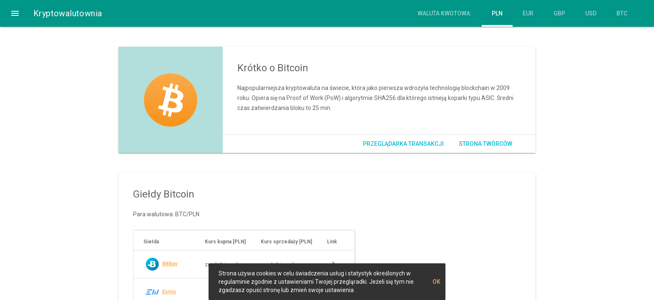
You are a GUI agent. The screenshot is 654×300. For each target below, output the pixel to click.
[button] (15, 13)
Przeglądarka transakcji (403, 143)
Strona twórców (485, 143)
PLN (497, 13)
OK (436, 281)
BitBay (169, 263)
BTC (621, 13)
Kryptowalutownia (67, 13)
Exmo (169, 291)
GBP (559, 13)
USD (590, 13)
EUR (528, 13)
